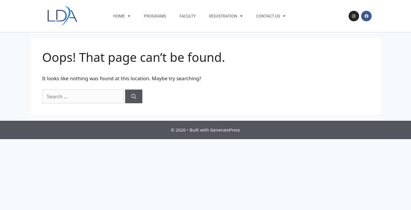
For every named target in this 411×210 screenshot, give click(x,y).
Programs (155, 16)
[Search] (133, 97)
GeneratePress (225, 130)
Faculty (187, 16)
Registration (226, 16)
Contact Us (271, 16)
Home (121, 16)
